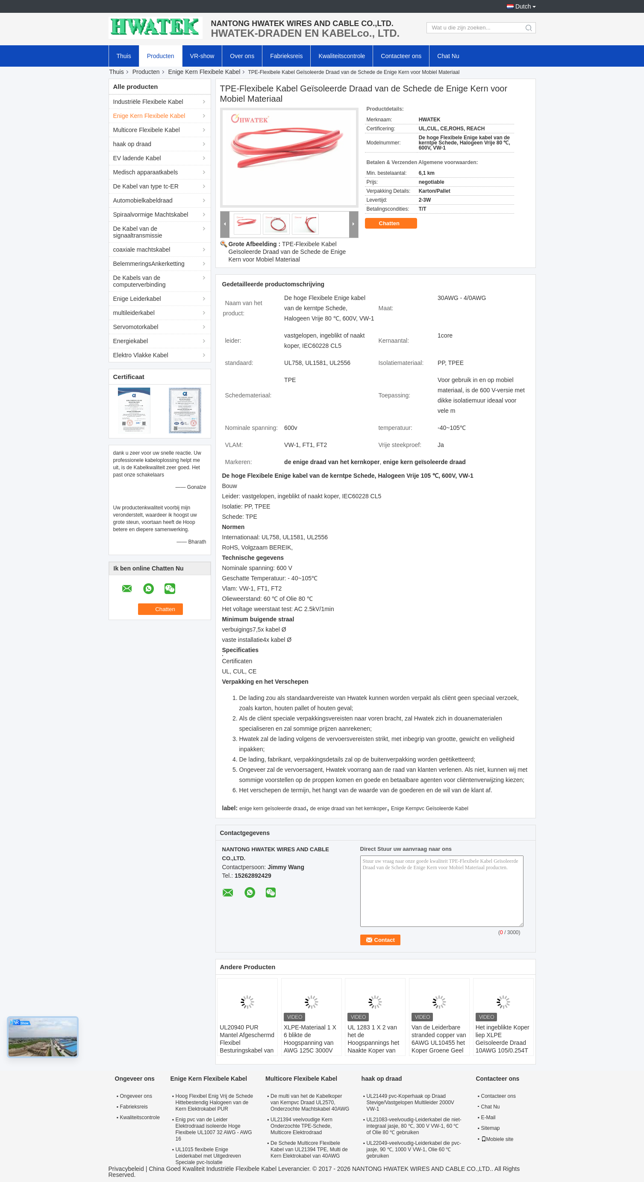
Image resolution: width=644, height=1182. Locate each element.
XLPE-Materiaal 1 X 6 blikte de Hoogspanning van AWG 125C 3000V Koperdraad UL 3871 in (311, 1046)
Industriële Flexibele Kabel (148, 101)
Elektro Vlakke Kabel (140, 355)
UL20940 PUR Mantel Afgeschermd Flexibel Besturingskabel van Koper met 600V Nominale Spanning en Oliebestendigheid (247, 1054)
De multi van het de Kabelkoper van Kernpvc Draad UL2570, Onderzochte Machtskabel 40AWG (310, 1102)
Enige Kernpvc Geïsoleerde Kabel (429, 809)
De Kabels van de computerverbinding (139, 281)
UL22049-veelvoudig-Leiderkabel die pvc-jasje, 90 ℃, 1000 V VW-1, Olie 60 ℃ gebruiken (414, 1149)
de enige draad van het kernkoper (348, 809)
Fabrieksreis (286, 56)
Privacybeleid (126, 1168)
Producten (160, 56)
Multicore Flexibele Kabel (146, 129)
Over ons (242, 56)
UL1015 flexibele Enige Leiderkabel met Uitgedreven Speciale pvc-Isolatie (208, 1156)
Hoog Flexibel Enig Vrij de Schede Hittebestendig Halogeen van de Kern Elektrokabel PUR (214, 1102)
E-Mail (488, 1117)
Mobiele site (497, 1139)
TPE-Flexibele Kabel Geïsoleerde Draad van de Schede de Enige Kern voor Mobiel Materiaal (287, 252)
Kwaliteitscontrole (341, 56)
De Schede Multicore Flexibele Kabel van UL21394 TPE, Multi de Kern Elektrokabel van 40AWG (309, 1149)
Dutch (523, 6)
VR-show (202, 56)
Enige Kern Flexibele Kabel (204, 72)
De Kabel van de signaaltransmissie (137, 232)
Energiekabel (130, 341)
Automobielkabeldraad (143, 200)
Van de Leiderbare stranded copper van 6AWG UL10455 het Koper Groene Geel (439, 1039)
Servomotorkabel (136, 326)
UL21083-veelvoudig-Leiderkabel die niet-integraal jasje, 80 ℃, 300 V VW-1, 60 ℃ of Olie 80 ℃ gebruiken (414, 1126)
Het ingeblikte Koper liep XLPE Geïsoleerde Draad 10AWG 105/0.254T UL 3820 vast (502, 1042)
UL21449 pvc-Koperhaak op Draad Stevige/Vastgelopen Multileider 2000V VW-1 (410, 1102)
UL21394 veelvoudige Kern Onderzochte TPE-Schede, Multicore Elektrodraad (301, 1126)
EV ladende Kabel (137, 158)
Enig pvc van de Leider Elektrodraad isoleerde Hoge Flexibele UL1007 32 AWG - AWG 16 (214, 1129)
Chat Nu (448, 56)
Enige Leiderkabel (137, 298)
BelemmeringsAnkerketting (149, 263)
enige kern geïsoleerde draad (272, 809)
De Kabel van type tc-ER (146, 186)
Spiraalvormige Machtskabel (150, 214)
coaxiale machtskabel (142, 249)
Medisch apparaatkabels (145, 172)
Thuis (124, 56)
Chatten (395, 223)
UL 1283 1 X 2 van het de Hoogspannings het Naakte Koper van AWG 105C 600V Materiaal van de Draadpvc (373, 1050)
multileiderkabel (134, 312)
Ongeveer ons (136, 1096)
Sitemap (490, 1128)
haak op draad (132, 144)
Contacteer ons (401, 56)
